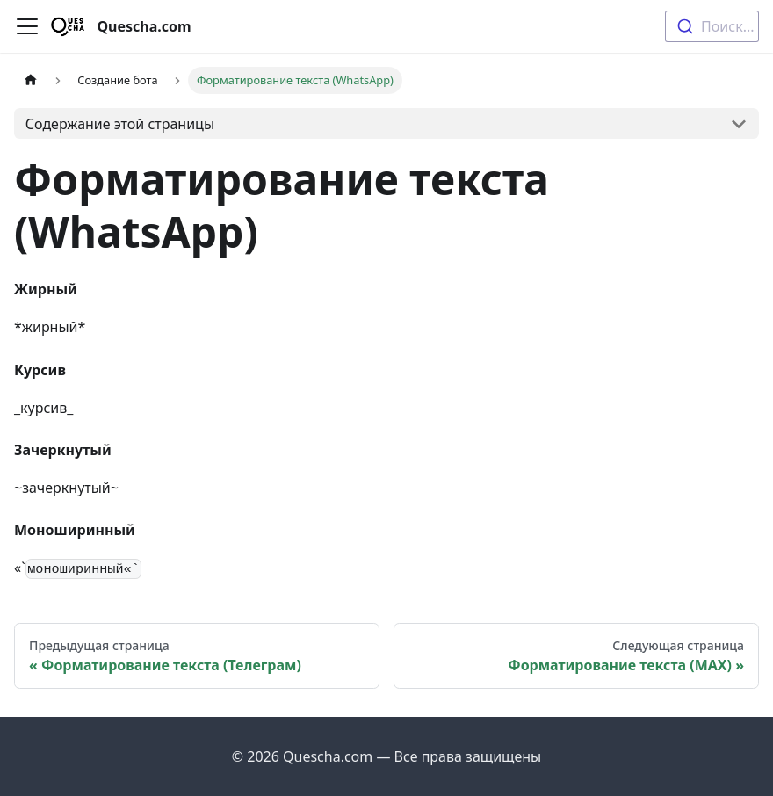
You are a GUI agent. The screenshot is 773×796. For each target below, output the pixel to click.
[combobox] (712, 26)
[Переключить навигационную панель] (27, 26)
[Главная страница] (30, 80)
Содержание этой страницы (119, 124)
